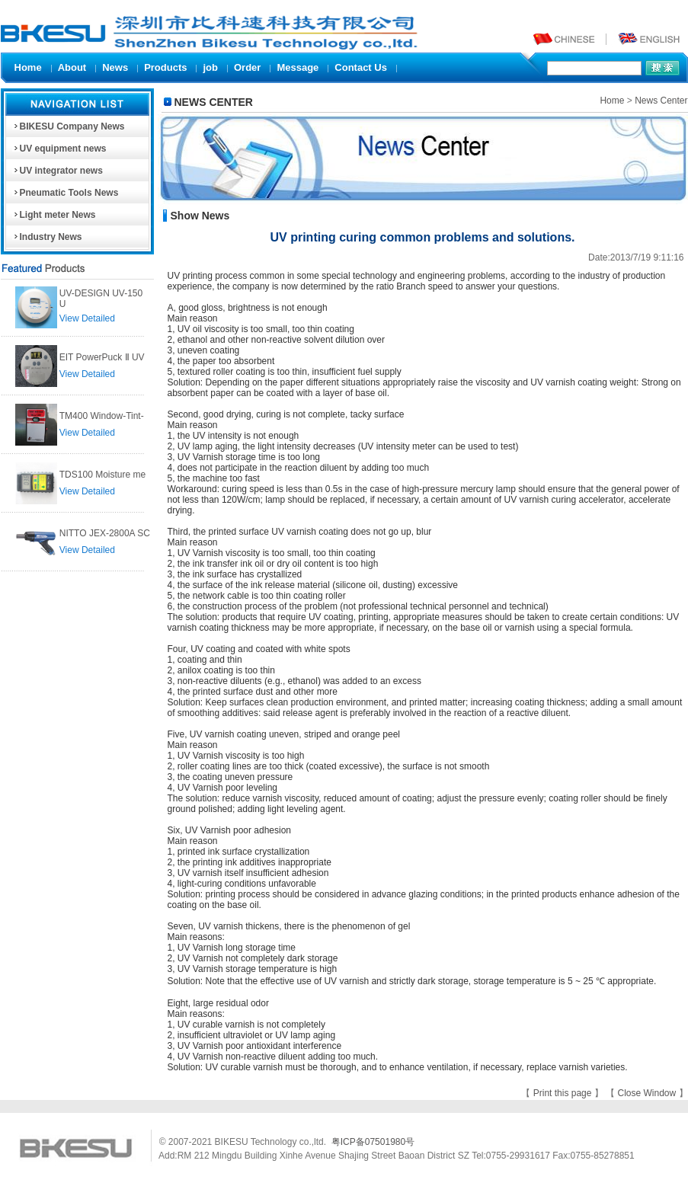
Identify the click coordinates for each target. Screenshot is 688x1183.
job (210, 67)
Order (247, 67)
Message (297, 67)
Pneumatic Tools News (65, 192)
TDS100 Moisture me (102, 474)
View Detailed (87, 318)
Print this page (563, 1093)
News (115, 67)
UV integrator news (57, 170)
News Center (661, 100)
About (72, 67)
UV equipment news (59, 148)
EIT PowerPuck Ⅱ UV (102, 357)
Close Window (647, 1093)
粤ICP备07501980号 (372, 1142)
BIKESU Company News (68, 126)
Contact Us (360, 67)
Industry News (47, 237)
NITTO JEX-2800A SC (104, 533)
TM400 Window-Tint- (101, 416)
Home (28, 67)
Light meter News (54, 214)
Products (165, 67)
